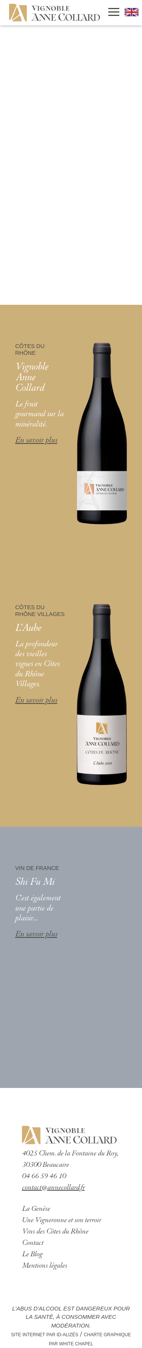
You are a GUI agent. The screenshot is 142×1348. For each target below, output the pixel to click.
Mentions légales (44, 1266)
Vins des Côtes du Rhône (55, 1231)
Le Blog (32, 1254)
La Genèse (36, 1209)
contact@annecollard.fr (53, 1187)
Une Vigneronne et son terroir (61, 1220)
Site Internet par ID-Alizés (44, 1334)
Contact (32, 1243)
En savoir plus (36, 441)
